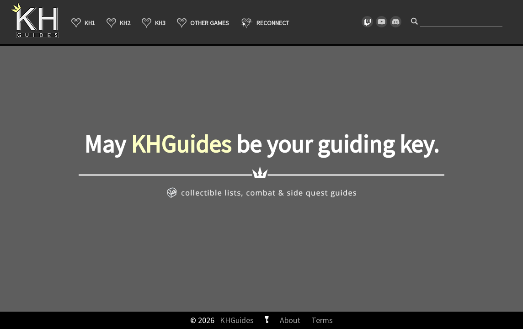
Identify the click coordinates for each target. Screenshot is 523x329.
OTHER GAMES (203, 23)
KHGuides (237, 320)
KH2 (118, 23)
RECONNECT (264, 23)
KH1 (83, 23)
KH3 (153, 23)
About (290, 320)
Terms (322, 320)
